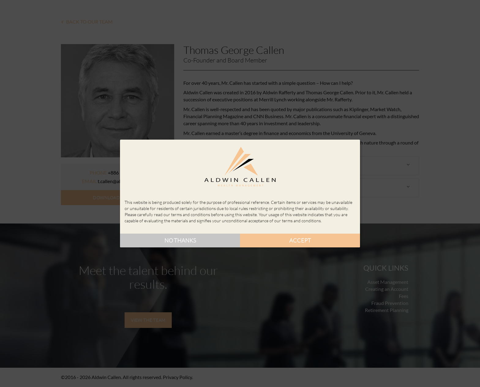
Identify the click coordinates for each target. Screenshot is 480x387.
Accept (300, 240)
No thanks (180, 240)
